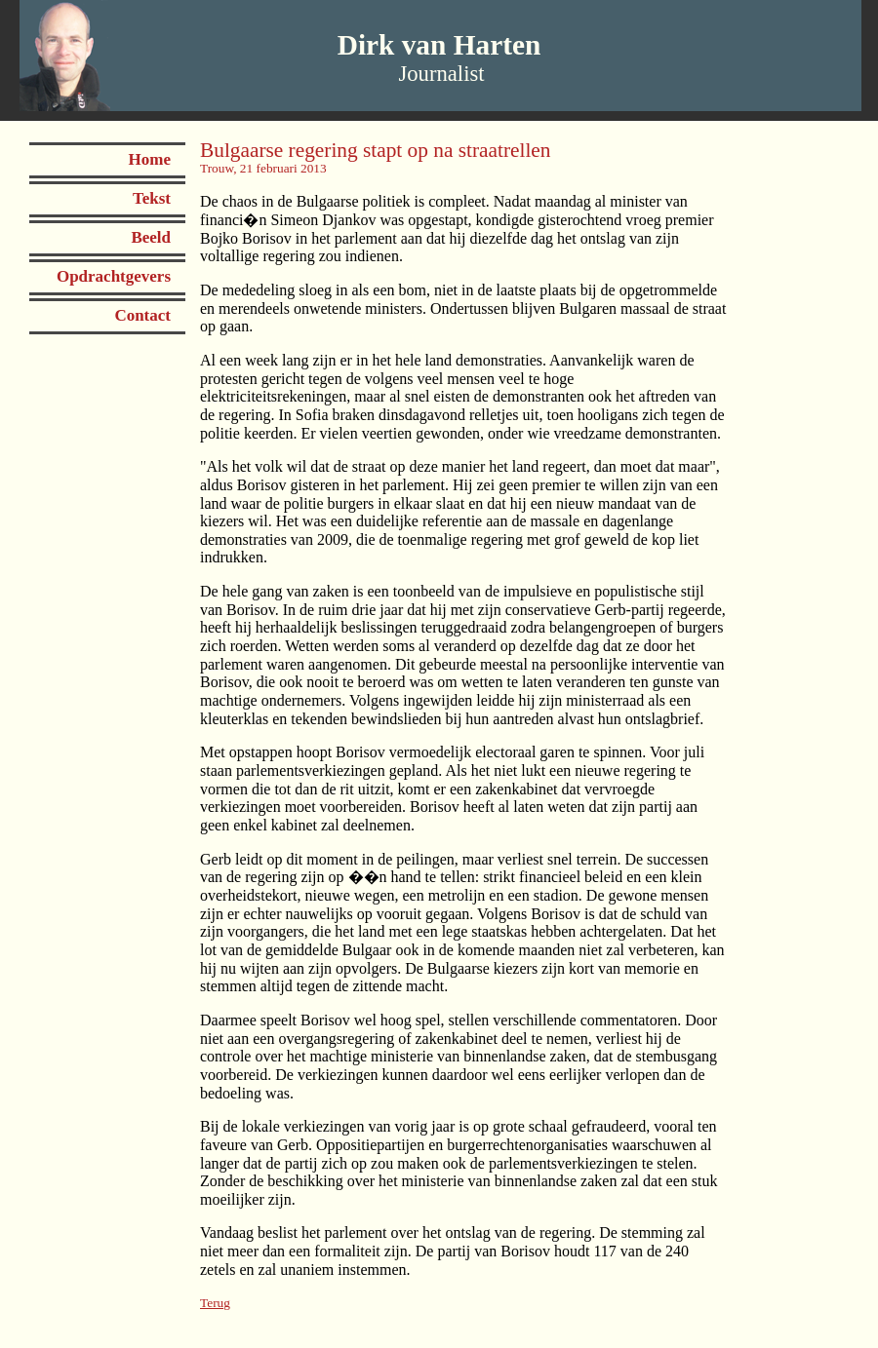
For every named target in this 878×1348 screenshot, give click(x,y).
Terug (215, 1302)
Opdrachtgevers (114, 276)
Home (150, 159)
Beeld (151, 237)
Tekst (152, 198)
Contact (142, 315)
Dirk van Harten (439, 44)
